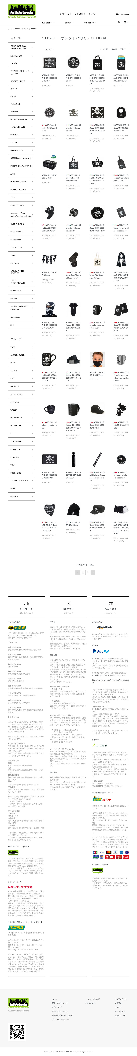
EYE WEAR (16, 459)
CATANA (15, 94)
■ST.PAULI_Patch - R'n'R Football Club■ (49, 128)
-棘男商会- (16, 118)
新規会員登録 (80, 14)
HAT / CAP (16, 442)
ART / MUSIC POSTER (17, 547)
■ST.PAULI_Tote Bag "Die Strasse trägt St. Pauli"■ (97, 275)
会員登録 (120, 1002)
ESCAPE (15, 343)
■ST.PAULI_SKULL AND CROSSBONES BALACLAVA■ (49, 325)
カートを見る (122, 1011)
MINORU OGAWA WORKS (19, 186)
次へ (92, 572)
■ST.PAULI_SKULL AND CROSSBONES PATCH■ (49, 78)
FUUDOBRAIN (18, 138)
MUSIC (14, 557)
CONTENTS (89, 23)
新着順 (122, 49)
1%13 (13, 297)
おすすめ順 (104, 49)
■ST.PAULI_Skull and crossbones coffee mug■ (97, 325)
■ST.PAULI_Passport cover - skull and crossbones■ (121, 228)
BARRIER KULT (18, 163)
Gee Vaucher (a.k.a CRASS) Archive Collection (20, 251)
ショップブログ (100, 998)
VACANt (15, 155)
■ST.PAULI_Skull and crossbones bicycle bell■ (73, 228)
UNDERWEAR (18, 476)
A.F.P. (13, 196)
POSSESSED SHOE (17, 219)
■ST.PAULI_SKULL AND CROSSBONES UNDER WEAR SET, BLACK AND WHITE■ (121, 528)
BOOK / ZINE (17, 537)
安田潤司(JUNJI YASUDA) (18, 174)
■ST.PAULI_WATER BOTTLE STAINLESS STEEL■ (73, 475)
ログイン (92, 14)
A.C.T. (13, 230)
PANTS (14, 416)
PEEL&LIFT (16, 110)
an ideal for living (19, 334)
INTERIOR (16, 519)
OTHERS (15, 566)
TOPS (13, 399)
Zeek (13, 376)
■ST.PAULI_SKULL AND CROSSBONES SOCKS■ (49, 228)
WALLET (15, 468)
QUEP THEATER (19, 263)
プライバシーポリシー (71, 1019)
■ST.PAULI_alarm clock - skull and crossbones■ (121, 475)
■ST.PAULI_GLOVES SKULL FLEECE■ (121, 425)
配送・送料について (70, 1002)
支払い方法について (70, 1011)
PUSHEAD (16, 306)
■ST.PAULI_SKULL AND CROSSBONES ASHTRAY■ (97, 228)
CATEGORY (47, 23)
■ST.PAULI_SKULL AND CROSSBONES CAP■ (97, 425)
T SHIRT (15, 425)
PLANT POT (17, 511)
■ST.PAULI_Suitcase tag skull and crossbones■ (121, 178)
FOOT (14, 494)
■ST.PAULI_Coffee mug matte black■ (49, 425)
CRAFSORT (16, 367)
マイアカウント (65, 14)
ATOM (101, 1002)
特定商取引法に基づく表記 (73, 1015)
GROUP (68, 23)
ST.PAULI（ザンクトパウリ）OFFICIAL (29, 29)
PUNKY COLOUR (19, 238)
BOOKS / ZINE (18, 86)
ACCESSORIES (18, 450)
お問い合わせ (122, 1015)
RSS (96, 1002)
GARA (14, 102)
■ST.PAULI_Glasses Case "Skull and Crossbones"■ (73, 275)
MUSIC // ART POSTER (17, 315)
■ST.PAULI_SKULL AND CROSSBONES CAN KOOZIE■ (121, 78)
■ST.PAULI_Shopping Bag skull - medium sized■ (73, 178)
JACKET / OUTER (19, 407)
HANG (14, 63)
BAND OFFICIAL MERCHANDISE (19, 47)
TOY (13, 528)
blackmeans (16, 56)
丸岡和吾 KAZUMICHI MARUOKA (16, 355)
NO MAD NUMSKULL (16, 128)
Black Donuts (17, 280)
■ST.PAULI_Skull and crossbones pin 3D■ (73, 128)
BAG (13, 433)
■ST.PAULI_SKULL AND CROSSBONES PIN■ (73, 78)
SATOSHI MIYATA (19, 271)
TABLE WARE (17, 502)
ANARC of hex (18, 289)
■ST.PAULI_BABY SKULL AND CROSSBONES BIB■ (121, 128)
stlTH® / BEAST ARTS (18, 207)
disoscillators (17, 146)
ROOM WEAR (17, 485)
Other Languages (122, 14)
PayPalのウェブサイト (101, 675)
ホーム (10, 29)
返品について (68, 1006)
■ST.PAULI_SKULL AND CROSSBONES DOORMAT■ (49, 475)
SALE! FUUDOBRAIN (18, 325)
